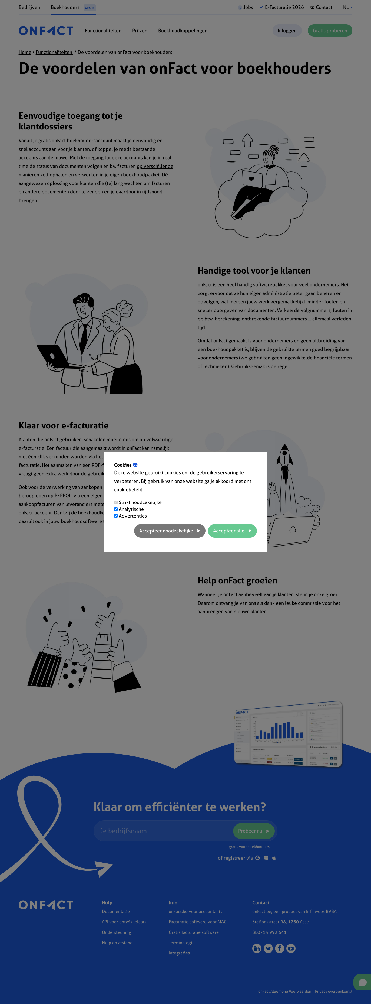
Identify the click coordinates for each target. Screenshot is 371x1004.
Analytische (131, 509)
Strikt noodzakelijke (140, 502)
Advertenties (133, 515)
